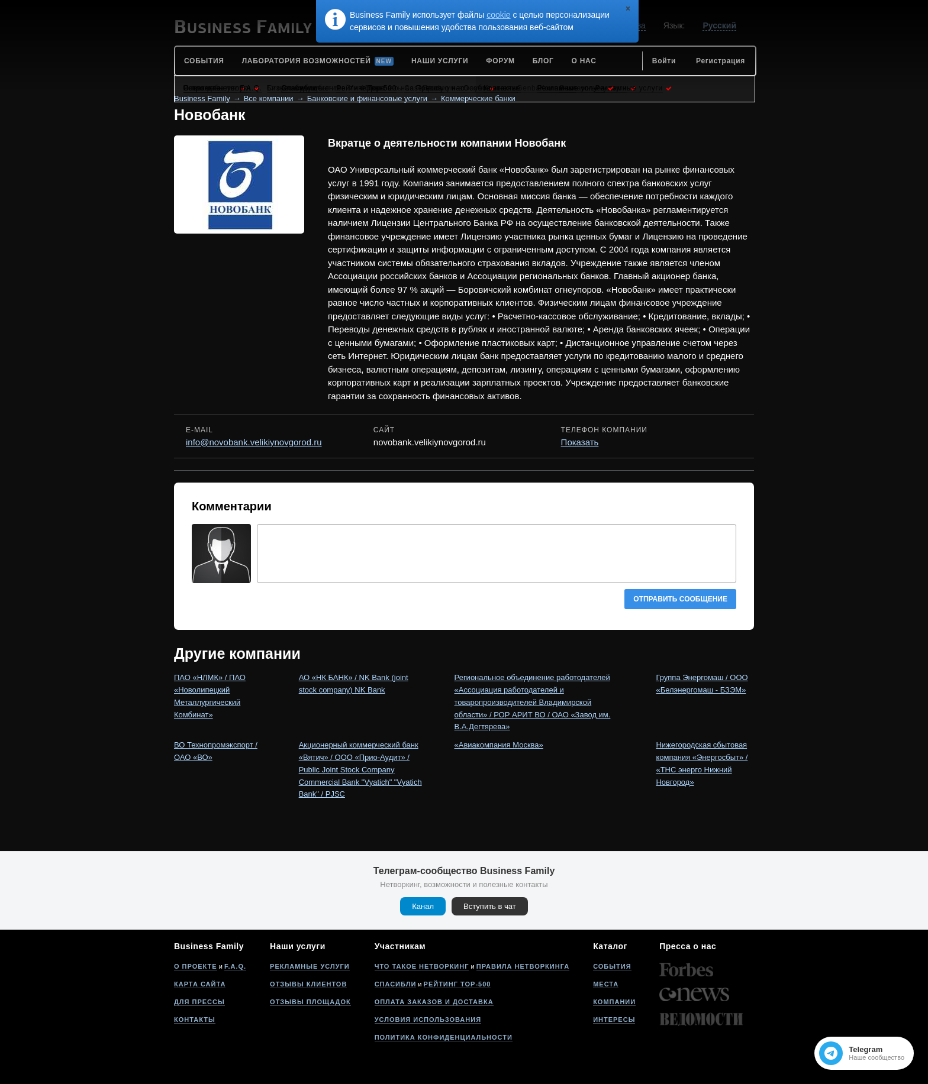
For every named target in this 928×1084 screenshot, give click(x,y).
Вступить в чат (489, 906)
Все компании (269, 98)
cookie (498, 15)
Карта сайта (199, 984)
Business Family (202, 98)
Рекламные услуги (310, 966)
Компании (614, 1001)
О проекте (195, 966)
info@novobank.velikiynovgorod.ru (254, 442)
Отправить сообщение (680, 599)
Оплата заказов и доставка (434, 1001)
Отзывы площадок (310, 1001)
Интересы (614, 1019)
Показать (580, 442)
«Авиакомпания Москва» (499, 744)
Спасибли (396, 984)
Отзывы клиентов (308, 984)
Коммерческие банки (478, 98)
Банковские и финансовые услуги (367, 98)
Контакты (194, 1019)
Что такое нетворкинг (422, 966)
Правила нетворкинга (522, 966)
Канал (423, 906)
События (612, 966)
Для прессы (199, 1001)
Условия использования (428, 1019)
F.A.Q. (235, 966)
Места (605, 984)
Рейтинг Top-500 (457, 984)
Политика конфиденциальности (444, 1037)
